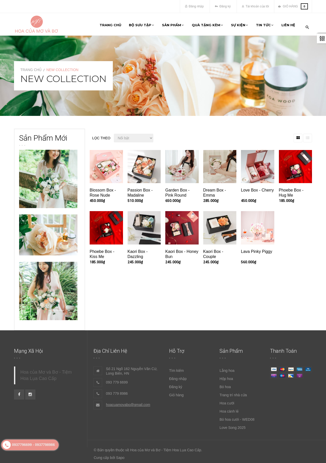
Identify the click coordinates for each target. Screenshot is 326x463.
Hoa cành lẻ (229, 409)
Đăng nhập (194, 6)
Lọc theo (101, 136)
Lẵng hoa (227, 368)
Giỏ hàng (176, 393)
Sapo (120, 456)
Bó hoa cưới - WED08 (237, 417)
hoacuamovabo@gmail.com (128, 403)
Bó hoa (225, 385)
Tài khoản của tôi (255, 6)
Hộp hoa (226, 377)
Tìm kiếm (176, 368)
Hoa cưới (227, 401)
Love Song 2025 (233, 426)
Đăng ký (222, 6)
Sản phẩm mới (43, 135)
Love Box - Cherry (257, 188)
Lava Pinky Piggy (256, 249)
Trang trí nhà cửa (233, 393)
